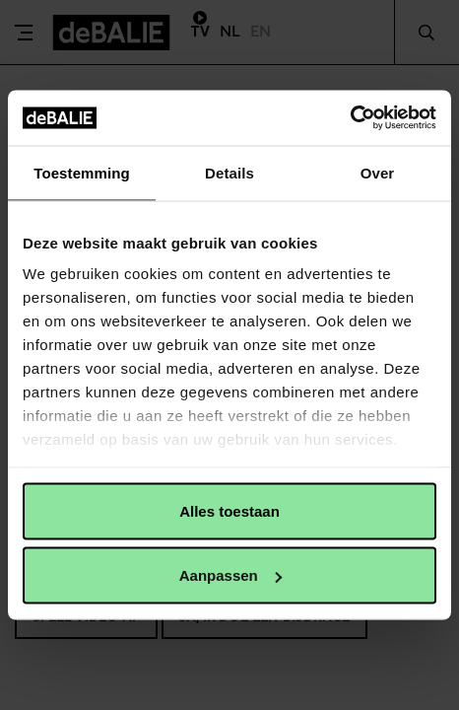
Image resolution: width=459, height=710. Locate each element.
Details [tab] (229, 172)
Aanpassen (230, 575)
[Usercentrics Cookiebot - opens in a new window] (350, 118)
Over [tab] (378, 172)
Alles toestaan (229, 510)
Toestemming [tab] (81, 172)
